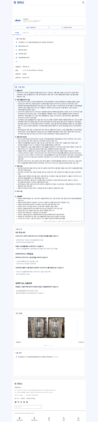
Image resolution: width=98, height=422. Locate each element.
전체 (78, 419)
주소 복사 (56, 357)
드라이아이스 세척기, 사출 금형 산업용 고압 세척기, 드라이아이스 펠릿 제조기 (32, 21)
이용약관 (23, 398)
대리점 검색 (34, 419)
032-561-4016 (22, 50)
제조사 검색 (20, 419)
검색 (64, 419)
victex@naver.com (23, 57)
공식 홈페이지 (31, 27)
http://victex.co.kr (23, 46)
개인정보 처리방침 (30, 398)
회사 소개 (17, 398)
